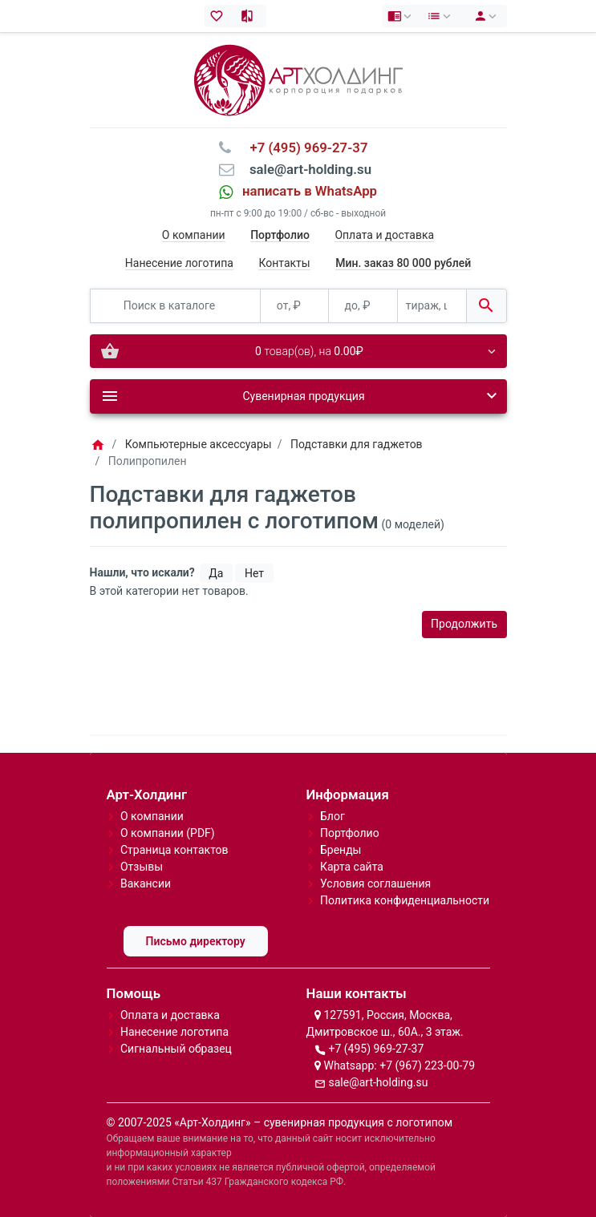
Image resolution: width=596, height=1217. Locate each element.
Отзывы (141, 866)
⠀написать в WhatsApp (305, 191)
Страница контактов (174, 849)
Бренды (341, 849)
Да (216, 573)
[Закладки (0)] (220, 16)
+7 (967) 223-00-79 (427, 1065)
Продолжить (464, 623)
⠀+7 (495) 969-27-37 (303, 147)
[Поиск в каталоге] (175, 306)
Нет (254, 573)
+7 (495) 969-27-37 (376, 1048)
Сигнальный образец (176, 1048)
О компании (193, 234)
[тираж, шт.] (432, 306)
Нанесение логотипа (179, 263)
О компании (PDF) (167, 833)
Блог (332, 816)
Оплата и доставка (384, 234)
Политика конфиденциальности (404, 900)
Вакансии (145, 883)
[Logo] (298, 79)
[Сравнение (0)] (250, 16)
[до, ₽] (363, 306)
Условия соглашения (375, 883)
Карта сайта (351, 866)
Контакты (284, 263)
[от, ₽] (295, 306)
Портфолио (349, 833)
